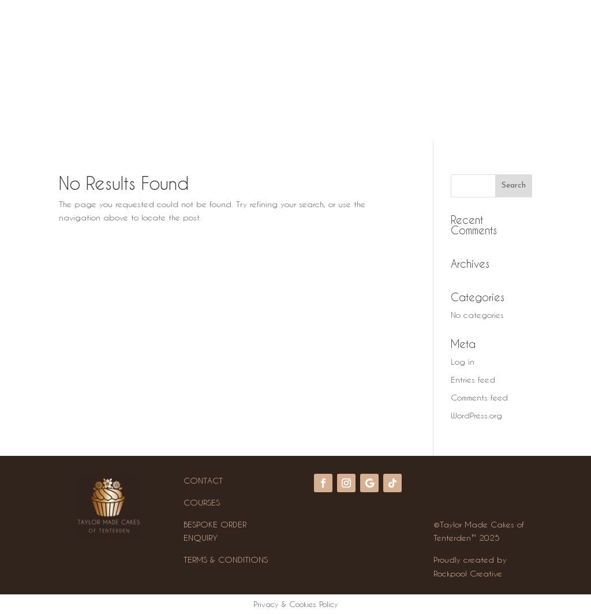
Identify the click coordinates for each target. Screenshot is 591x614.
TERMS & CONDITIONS (226, 559)
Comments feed (479, 397)
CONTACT (203, 480)
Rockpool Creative (467, 573)
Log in (462, 361)
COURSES (202, 502)
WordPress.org (476, 415)
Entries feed (473, 379)
